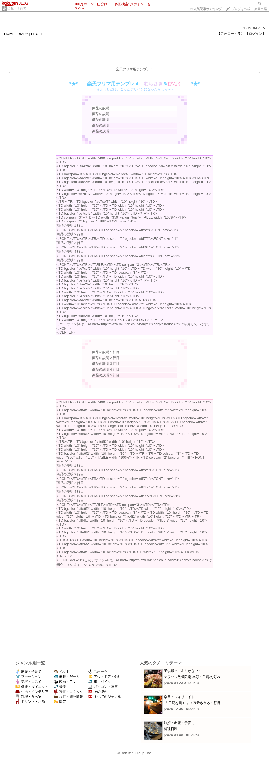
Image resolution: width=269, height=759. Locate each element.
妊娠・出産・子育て (179, 723)
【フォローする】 (230, 33)
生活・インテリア (31, 692)
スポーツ (97, 672)
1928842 (251, 28)
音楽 (60, 687)
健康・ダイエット (31, 687)
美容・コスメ (28, 682)
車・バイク (99, 682)
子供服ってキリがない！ (182, 671)
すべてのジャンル (104, 697)
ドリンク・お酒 (30, 702)
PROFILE (38, 34)
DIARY (23, 34)
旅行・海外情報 (68, 697)
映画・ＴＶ (65, 682)
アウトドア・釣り (104, 677)
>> (206, 9)
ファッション (28, 677)
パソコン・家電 (103, 687)
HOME (9, 34)
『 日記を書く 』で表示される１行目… (194, 703)
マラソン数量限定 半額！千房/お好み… (194, 677)
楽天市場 (260, 9)
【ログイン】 (255, 33)
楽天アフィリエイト (179, 697)
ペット (61, 672)
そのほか (97, 692)
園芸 (60, 702)
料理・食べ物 (28, 697)
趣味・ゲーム (67, 677)
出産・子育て (16, 8)
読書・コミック (68, 692)
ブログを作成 (240, 9)
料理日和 (171, 729)
